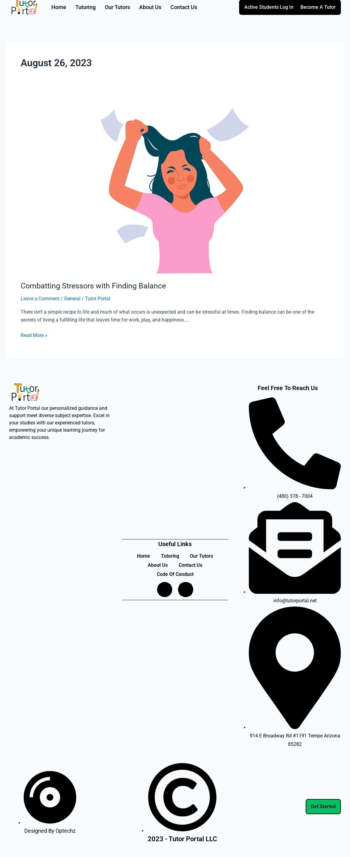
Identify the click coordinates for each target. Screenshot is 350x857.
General (72, 298)
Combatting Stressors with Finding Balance (96, 285)
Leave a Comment (40, 298)
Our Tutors (202, 556)
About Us (157, 565)
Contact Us (191, 565)
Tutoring (170, 556)
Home (142, 556)
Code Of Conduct (175, 574)
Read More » (34, 334)
